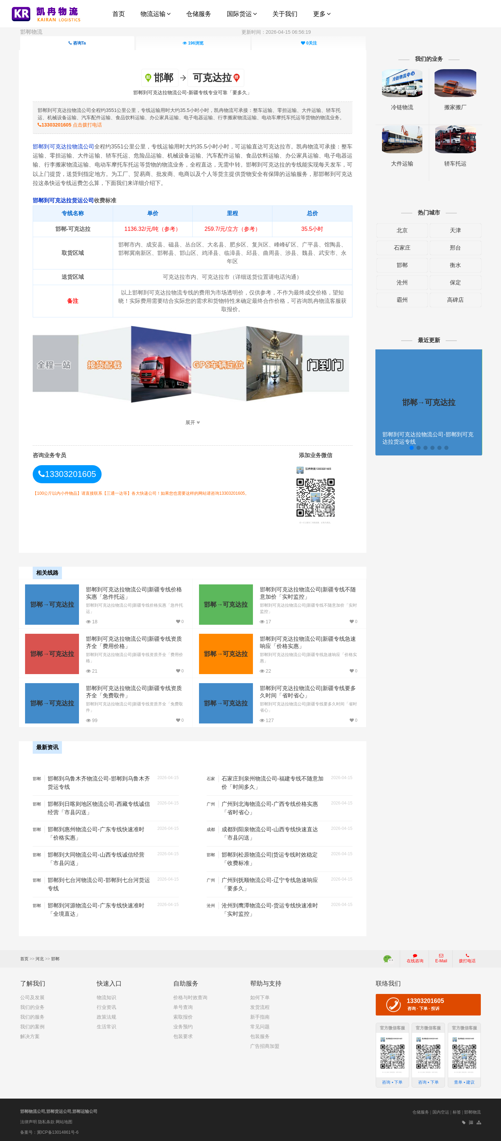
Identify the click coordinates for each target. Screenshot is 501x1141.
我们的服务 (32, 1016)
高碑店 (454, 300)
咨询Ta (77, 43)
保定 (454, 282)
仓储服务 (420, 1111)
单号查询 (183, 1007)
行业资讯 (106, 1007)
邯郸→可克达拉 (52, 604)
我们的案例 (32, 1026)
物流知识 (106, 997)
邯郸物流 (31, 32)
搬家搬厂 (454, 107)
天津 (454, 230)
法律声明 (28, 1121)
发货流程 (260, 1007)
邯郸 (401, 265)
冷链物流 (401, 107)
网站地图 (64, 1121)
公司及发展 (32, 997)
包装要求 (183, 1036)
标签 (457, 1111)
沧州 (401, 282)
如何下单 (260, 997)
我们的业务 (32, 1007)
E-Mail (441, 958)
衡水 (454, 265)
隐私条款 (46, 1121)
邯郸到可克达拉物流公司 (65, 146)
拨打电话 (467, 958)
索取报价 (183, 1016)
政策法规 (106, 1016)
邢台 (454, 248)
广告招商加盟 (264, 1046)
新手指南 (260, 1016)
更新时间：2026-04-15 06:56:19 (276, 32)
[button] (410, 448)
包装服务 (260, 1036)
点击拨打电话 (71, 124)
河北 (39, 958)
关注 (309, 43)
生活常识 (106, 1026)
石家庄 (401, 248)
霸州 (401, 300)
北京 (401, 230)
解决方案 (30, 1036)
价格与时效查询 (190, 997)
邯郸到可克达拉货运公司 (64, 200)
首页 (24, 958)
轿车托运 (454, 164)
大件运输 (401, 164)
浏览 (193, 43)
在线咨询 (415, 958)
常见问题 (260, 1026)
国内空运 (440, 1111)
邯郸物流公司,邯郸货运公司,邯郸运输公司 (59, 1111)
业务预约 (183, 1026)
